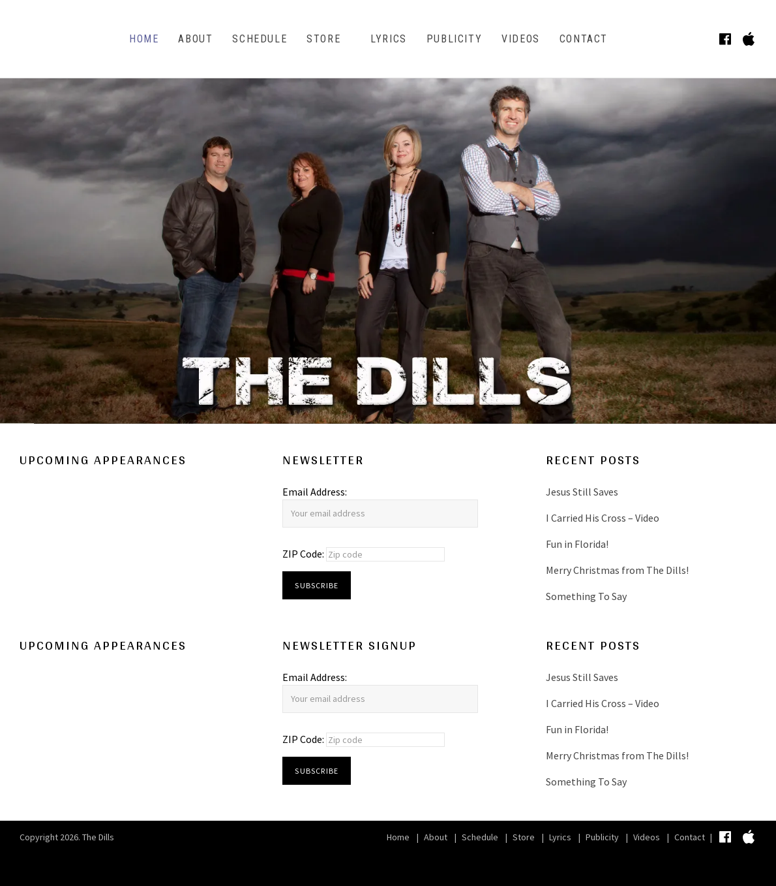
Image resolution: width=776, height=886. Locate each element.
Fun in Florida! (577, 543)
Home (143, 39)
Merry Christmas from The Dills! (617, 570)
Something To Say (586, 596)
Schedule (259, 39)
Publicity (454, 39)
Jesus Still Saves (582, 491)
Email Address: (314, 491)
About (195, 39)
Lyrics (388, 39)
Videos (520, 39)
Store (323, 39)
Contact (584, 39)
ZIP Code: (304, 553)
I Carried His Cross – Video (602, 517)
